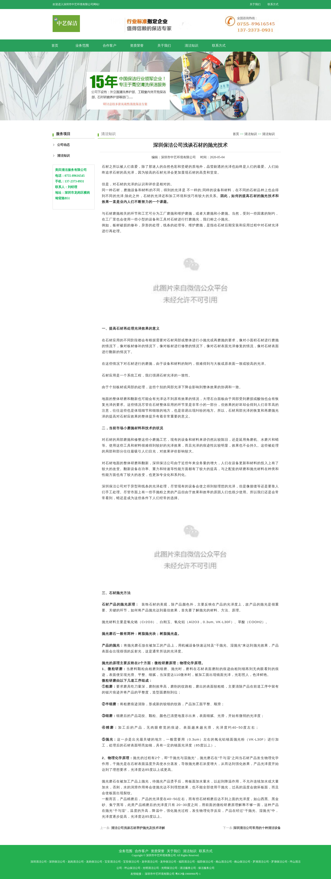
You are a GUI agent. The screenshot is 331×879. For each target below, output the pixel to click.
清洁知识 (191, 45)
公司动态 (63, 145)
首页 (54, 45)
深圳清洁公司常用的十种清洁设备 (257, 828)
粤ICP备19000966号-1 (188, 873)
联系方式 (273, 4)
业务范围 (82, 45)
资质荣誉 (137, 45)
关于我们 (255, 4)
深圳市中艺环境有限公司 (178, 157)
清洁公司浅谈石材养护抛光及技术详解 (138, 828)
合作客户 (109, 45)
